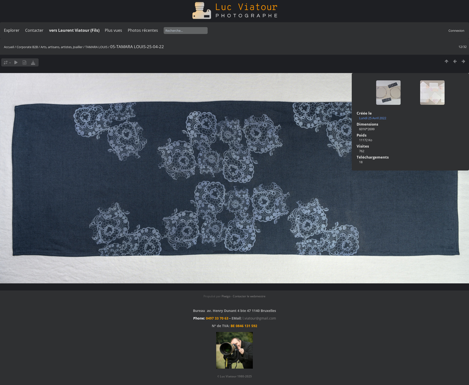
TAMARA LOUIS (96, 47)
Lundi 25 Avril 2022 (372, 118)
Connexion (456, 30)
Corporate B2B (27, 47)
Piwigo (226, 296)
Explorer (12, 30)
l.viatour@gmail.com (259, 318)
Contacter (34, 30)
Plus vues (113, 30)
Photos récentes (143, 30)
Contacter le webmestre (249, 296)
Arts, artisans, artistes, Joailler (62, 47)
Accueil (9, 47)
